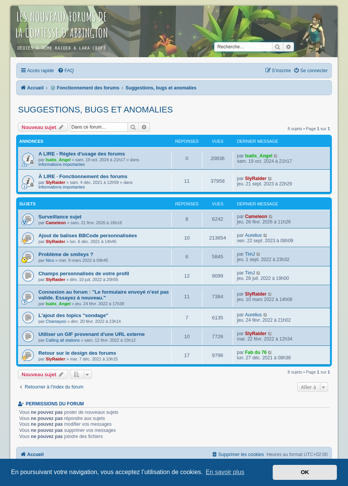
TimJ (250, 254)
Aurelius (253, 235)
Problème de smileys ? (65, 254)
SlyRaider (55, 182)
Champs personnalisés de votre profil (83, 273)
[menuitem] (66, 70)
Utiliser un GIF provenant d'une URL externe (91, 334)
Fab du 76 (256, 352)
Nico (50, 260)
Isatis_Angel (58, 159)
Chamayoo (56, 321)
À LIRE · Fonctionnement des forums (83, 176)
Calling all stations (63, 340)
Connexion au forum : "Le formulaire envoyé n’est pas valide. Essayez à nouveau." (103, 295)
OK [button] (305, 472)
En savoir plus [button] (224, 472)
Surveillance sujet (59, 217)
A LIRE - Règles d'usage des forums (81, 154)
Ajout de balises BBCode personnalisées (87, 235)
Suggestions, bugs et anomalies (95, 109)
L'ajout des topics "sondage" (73, 315)
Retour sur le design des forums (77, 353)
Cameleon (56, 222)
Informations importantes (61, 164)
